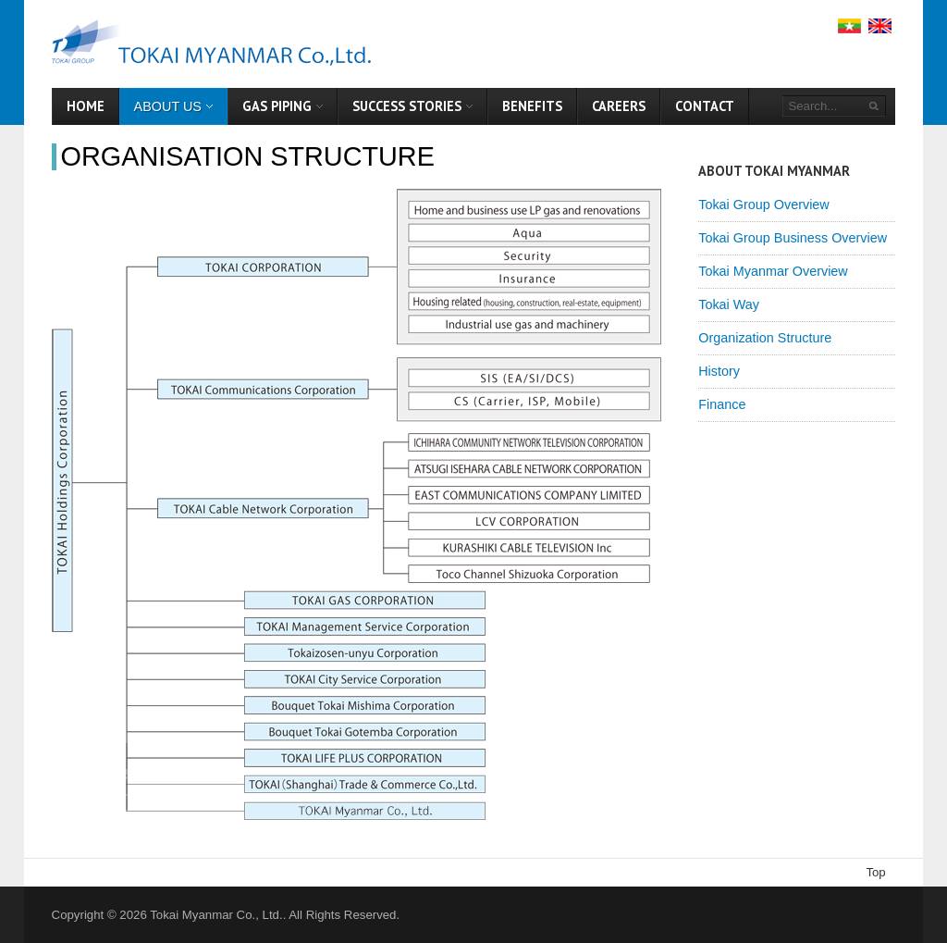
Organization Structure (764, 337)
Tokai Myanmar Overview (773, 271)
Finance (721, 404)
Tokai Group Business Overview (792, 237)
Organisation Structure (248, 156)
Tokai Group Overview (764, 204)
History (719, 371)
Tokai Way (728, 304)
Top (875, 872)
